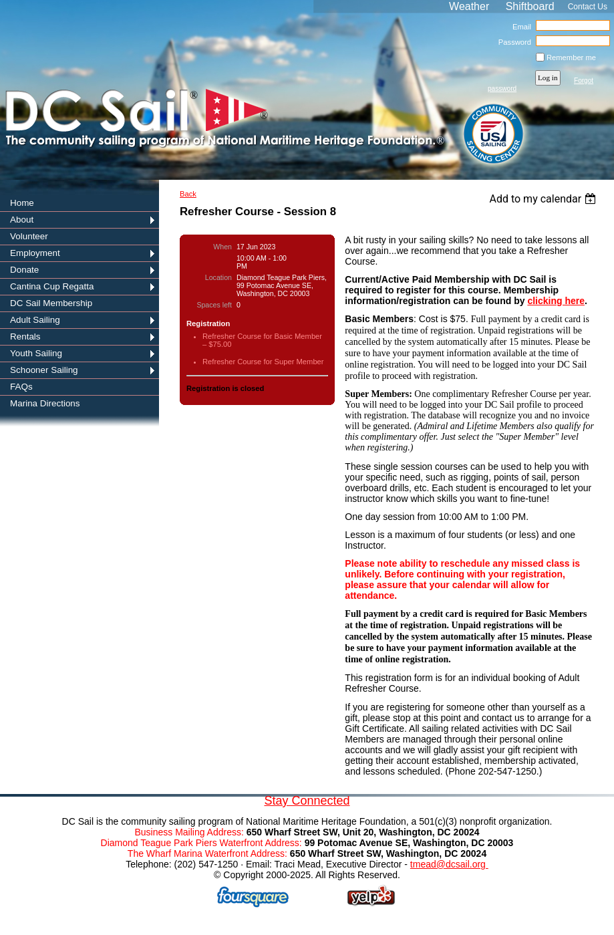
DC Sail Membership (51, 303)
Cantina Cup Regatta (52, 286)
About (21, 220)
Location (218, 277)
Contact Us (587, 6)
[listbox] (544, 198)
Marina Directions (45, 403)
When (222, 247)
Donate (24, 270)
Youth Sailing (36, 353)
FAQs (21, 387)
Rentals (25, 336)
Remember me (571, 57)
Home (22, 203)
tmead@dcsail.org (449, 864)
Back (188, 194)
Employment (35, 253)
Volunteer (29, 236)
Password (512, 42)
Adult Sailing (35, 320)
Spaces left (214, 305)
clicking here (556, 300)
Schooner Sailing (44, 370)
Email (519, 27)
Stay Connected (306, 800)
